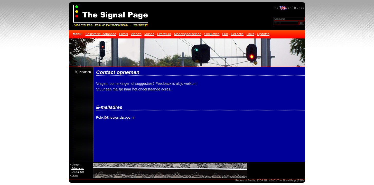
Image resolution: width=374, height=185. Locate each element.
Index (75, 175)
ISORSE (262, 180)
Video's (136, 34)
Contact (76, 164)
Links (250, 34)
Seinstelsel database (100, 34)
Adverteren (77, 168)
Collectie (237, 34)
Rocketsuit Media (245, 180)
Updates (263, 34)
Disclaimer (78, 171)
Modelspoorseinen (187, 34)
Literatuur (164, 34)
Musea (149, 34)
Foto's (123, 34)
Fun (225, 34)
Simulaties (211, 34)
